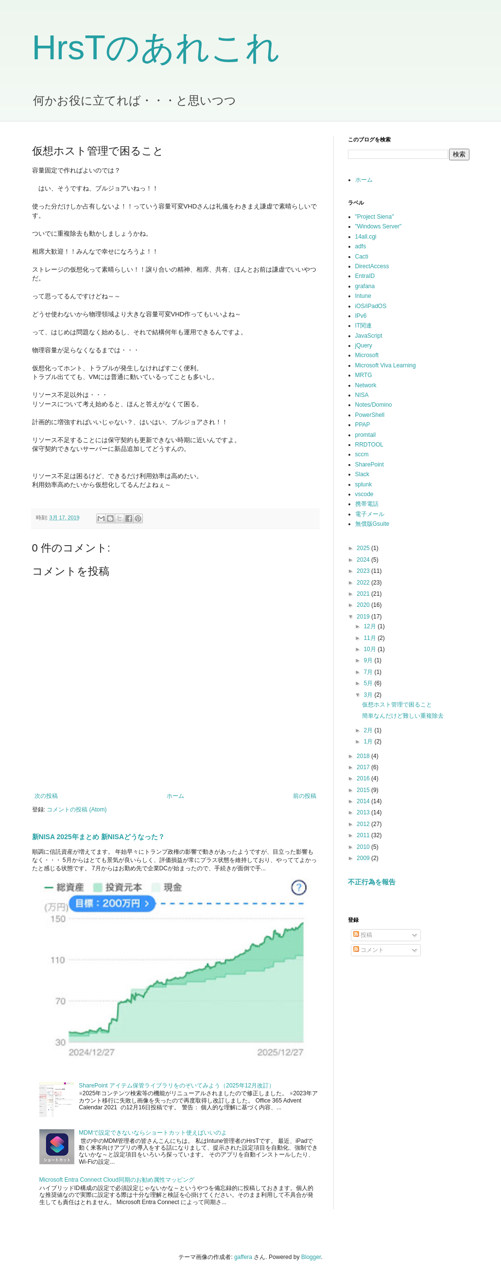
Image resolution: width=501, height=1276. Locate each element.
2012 (364, 824)
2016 (364, 778)
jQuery (363, 345)
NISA (362, 395)
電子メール (369, 514)
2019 (364, 616)
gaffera (243, 1257)
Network (366, 385)
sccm (362, 454)
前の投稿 (304, 796)
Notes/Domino (373, 404)
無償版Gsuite (372, 523)
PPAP (362, 424)
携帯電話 (367, 503)
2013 (364, 812)
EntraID (365, 276)
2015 (364, 790)
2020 (364, 605)
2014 (364, 801)
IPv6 (361, 315)
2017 (364, 767)
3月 (368, 694)
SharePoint (369, 464)
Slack (362, 474)
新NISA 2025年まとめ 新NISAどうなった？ (98, 837)
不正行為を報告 (372, 882)
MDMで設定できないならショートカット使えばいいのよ (153, 1132)
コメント (368, 950)
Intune (363, 296)
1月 (368, 741)
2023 (364, 571)
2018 (364, 756)
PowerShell (370, 415)
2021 (364, 593)
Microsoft (367, 355)
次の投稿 (46, 796)
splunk (363, 484)
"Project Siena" (374, 216)
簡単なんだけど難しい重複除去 (403, 715)
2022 (364, 582)
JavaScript (368, 335)
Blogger (311, 1257)
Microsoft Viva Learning (385, 365)
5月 (368, 683)
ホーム (175, 796)
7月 (368, 672)
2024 (364, 559)
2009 (364, 858)
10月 (370, 649)
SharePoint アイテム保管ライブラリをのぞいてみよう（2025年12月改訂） (177, 1085)
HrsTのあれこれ (156, 48)
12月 (370, 626)
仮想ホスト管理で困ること (397, 704)
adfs (360, 246)
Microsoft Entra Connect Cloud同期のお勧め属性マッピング (116, 1179)
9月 (368, 660)
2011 (364, 835)
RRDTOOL (369, 444)
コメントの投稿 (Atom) (76, 809)
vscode (364, 494)
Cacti (361, 256)
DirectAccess (372, 266)
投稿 (362, 934)
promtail (365, 434)
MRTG (363, 375)
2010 (364, 847)
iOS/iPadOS (371, 306)
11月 (370, 638)
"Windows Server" (378, 226)
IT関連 (363, 325)
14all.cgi (366, 236)
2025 (364, 548)
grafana (365, 286)
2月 (368, 730)
